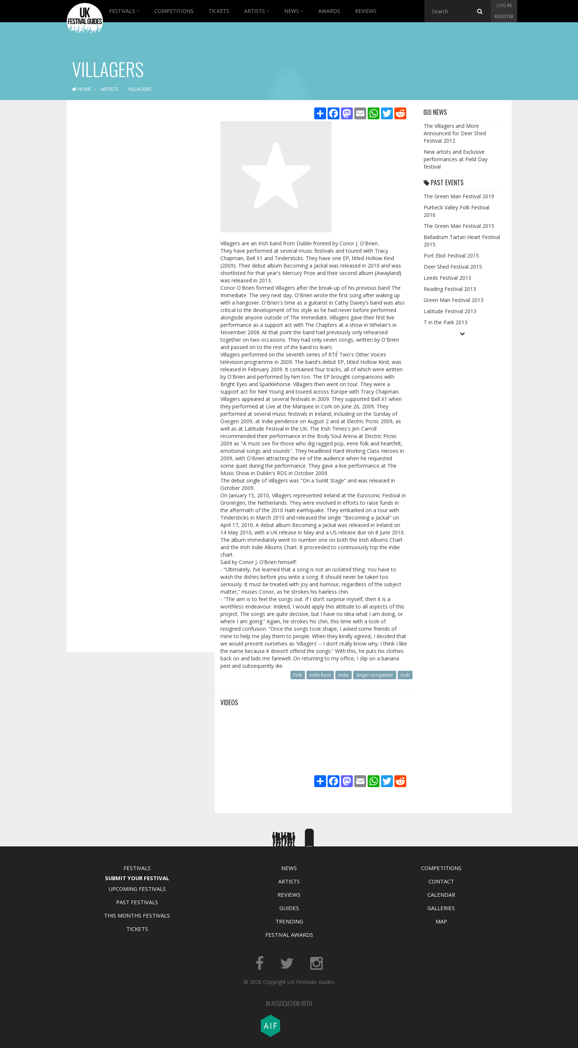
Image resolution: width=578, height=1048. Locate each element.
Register (504, 16)
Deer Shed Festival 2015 (453, 266)
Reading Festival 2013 (450, 288)
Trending (289, 921)
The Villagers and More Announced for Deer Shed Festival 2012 (455, 133)
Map (441, 921)
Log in (504, 5)
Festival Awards (289, 934)
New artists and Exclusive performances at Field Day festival (455, 159)
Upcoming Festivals (137, 888)
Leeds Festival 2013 (447, 277)
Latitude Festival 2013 (450, 311)
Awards (329, 10)
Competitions (174, 10)
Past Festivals (137, 902)
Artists (256, 10)
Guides (289, 908)
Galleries (441, 908)
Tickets (218, 10)
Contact (441, 881)
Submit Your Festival (137, 878)
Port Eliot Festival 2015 (451, 255)
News (293, 10)
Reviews (366, 10)
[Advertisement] (135, 222)
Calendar (441, 894)
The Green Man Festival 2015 (459, 225)
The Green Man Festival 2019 (459, 196)
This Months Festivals (137, 915)
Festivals (124, 10)
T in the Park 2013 (445, 322)
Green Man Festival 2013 (453, 300)
